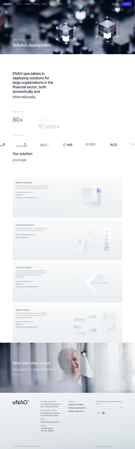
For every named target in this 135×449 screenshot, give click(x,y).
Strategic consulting (75, 404)
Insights (52, 4)
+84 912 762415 (46, 428)
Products (36, 4)
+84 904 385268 (47, 431)
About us (20, 4)
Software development (76, 408)
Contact (60, 4)
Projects (44, 4)
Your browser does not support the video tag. (95, 93)
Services (28, 4)
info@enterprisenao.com (50, 422)
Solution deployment (76, 411)
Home (15, 40)
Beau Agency (108, 446)
